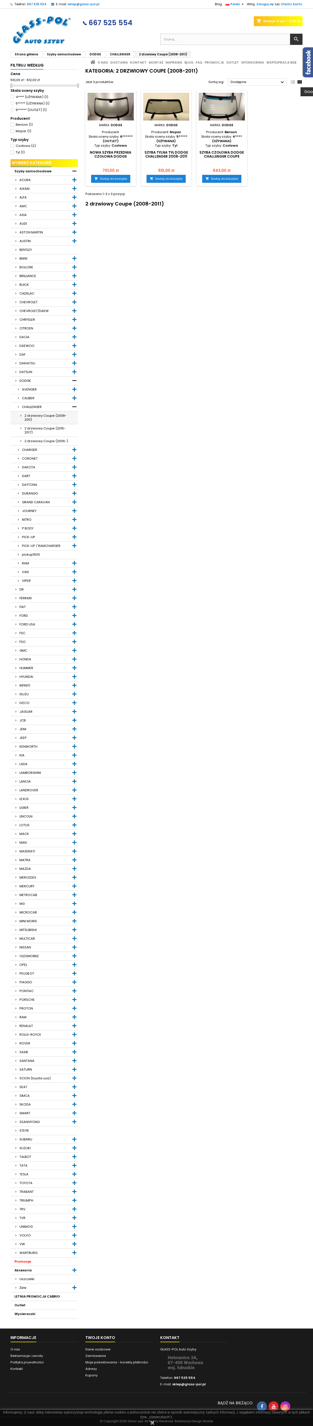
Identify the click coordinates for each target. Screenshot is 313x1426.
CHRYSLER (27, 319)
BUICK (24, 284)
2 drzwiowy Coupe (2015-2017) (45, 430)
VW (22, 1244)
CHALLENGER (32, 407)
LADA (23, 764)
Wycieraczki (24, 1314)
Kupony (91, 1375)
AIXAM (24, 188)
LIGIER (23, 807)
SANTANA (26, 1060)
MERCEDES (27, 877)
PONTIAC (26, 991)
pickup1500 (31, 554)
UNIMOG (26, 1226)
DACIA (24, 337)
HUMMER (26, 668)
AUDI (23, 223)
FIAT (22, 607)
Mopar (23, 131)
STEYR (24, 1130)
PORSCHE (27, 999)
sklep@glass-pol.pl (84, 4)
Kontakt (138, 62)
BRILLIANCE (27, 276)
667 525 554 (36, 4)
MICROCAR (28, 912)
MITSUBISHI (28, 929)
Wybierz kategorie (32, 163)
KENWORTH (28, 746)
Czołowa (26, 145)
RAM (25, 563)
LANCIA (25, 781)
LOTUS (24, 825)
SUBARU (25, 1139)
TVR (22, 1218)
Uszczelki (26, 1279)
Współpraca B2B (281, 62)
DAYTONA (29, 484)
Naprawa (173, 62)
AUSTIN (25, 241)
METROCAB (28, 895)
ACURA (25, 180)
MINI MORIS (28, 921)
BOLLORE (26, 267)
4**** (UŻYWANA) (32, 97)
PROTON (26, 1008)
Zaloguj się (265, 4)
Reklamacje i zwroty (26, 1355)
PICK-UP (28, 537)
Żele (22, 1287)
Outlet (19, 1305)
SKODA (25, 1104)
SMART (24, 1113)
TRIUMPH (26, 1200)
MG (22, 903)
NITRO (26, 519)
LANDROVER (28, 790)
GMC (23, 650)
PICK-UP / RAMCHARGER (41, 545)
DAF (22, 354)
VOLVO (25, 1235)
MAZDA (25, 868)
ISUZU (24, 694)
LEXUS (24, 799)
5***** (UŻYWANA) (32, 103)
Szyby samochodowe (32, 171)
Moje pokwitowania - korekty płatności (116, 1362)
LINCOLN (25, 816)
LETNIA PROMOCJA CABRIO (37, 1296)
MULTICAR (27, 938)
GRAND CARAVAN (36, 502)
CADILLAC (26, 293)
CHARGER (29, 449)
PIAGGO (25, 982)
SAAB (23, 1052)
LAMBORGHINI (30, 772)
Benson (24, 124)
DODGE (25, 380)
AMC (23, 206)
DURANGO (30, 493)
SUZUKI (25, 1148)
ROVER (24, 1043)
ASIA (23, 214)
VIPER (26, 580)
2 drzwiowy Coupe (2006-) (46, 441)
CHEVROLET (28, 302)
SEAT (23, 1087)
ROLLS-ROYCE (30, 1034)
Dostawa (119, 62)
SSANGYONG (29, 1122)
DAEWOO (26, 345)
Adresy (91, 1368)
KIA (21, 755)
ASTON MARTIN (31, 232)
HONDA (25, 659)
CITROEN (26, 328)
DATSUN (25, 372)
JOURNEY (29, 511)
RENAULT (26, 1025)
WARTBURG (28, 1252)
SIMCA (24, 1095)
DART (26, 476)
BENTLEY (25, 249)
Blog (218, 4)
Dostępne (258, 82)
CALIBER (28, 398)
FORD (23, 615)
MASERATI (27, 851)
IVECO (24, 703)
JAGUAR (25, 711)
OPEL (23, 964)
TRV (22, 1209)
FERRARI (25, 598)
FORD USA (27, 624)
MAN (23, 842)
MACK (24, 833)
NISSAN (25, 947)
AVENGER (29, 389)
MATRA (24, 860)
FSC (22, 633)
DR (21, 589)
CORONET (30, 458)
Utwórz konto (291, 4)
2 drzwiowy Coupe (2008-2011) (45, 417)
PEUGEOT (26, 973)
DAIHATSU (27, 363)
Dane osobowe (98, 1349)
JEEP (23, 737)
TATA (23, 1165)
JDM (22, 729)
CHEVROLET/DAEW (34, 310)
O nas (103, 62)
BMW (23, 258)
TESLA (23, 1174)
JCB (22, 720)
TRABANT (26, 1191)
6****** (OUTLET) (31, 109)
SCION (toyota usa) (35, 1078)
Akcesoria (23, 1270)
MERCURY (26, 886)
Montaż (156, 62)
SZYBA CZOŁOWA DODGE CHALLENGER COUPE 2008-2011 (221, 156)
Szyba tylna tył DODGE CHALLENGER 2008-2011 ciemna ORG (166, 156)
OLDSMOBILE (29, 956)
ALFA (23, 197)
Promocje (22, 1261)
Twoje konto (100, 1337)
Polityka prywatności (27, 1362)
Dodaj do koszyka (110, 179)
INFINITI (24, 685)
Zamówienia (95, 1355)
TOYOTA (25, 1183)
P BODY (27, 528)
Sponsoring (252, 62)
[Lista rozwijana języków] (235, 4)
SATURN (25, 1069)
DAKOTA (28, 467)
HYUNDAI (26, 676)
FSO (22, 641)
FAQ (199, 62)
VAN (25, 572)
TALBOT (25, 1156)
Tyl (20, 152)
